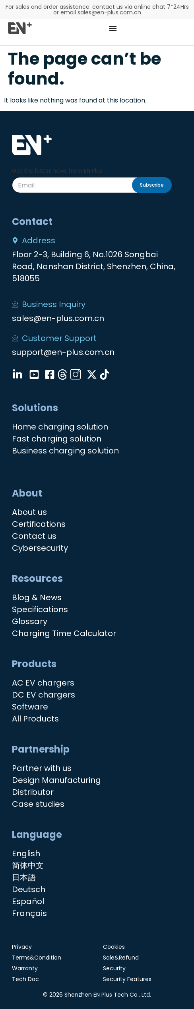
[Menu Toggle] (113, 28)
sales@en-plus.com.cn (58, 318)
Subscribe (152, 184)
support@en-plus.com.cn (63, 352)
